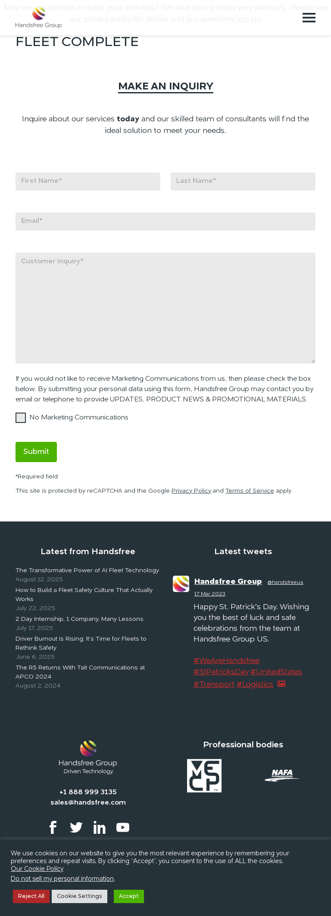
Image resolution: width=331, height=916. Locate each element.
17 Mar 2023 (209, 594)
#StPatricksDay (221, 672)
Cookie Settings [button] (79, 896)
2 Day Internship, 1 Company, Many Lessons (80, 619)
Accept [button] (129, 896)
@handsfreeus (285, 582)
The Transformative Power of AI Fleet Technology (87, 570)
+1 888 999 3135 (88, 792)
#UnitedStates (276, 672)
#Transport (214, 684)
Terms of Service (249, 491)
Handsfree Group (228, 582)
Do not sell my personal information (62, 879)
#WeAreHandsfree (226, 661)
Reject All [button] (31, 896)
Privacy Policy (191, 491)
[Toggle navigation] (309, 17)
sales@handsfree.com (88, 802)
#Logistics (255, 684)
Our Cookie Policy (37, 869)
